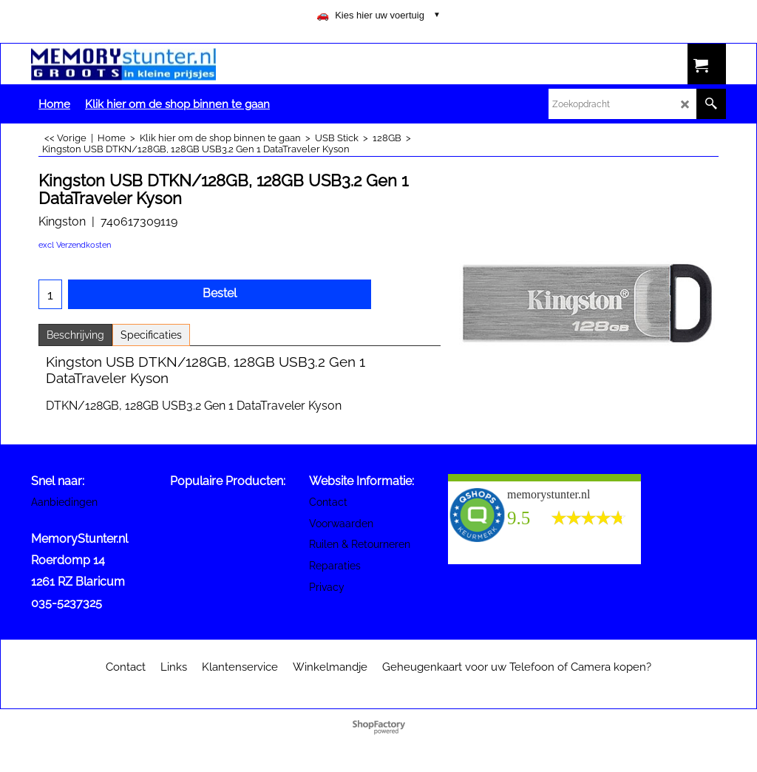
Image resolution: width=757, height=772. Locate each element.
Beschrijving (75, 335)
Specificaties (151, 335)
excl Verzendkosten (74, 245)
